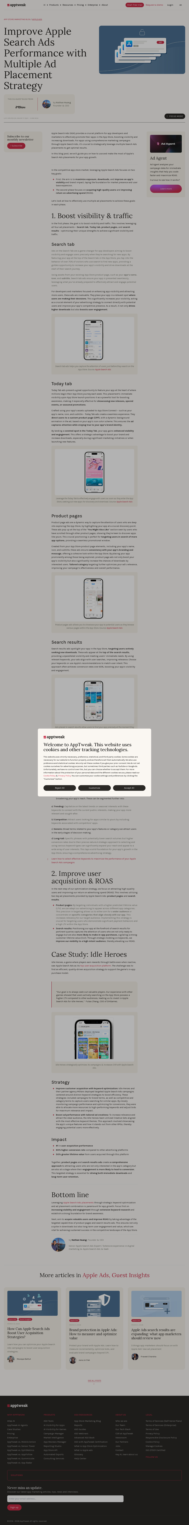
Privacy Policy (64, 776)
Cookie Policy (49, 776)
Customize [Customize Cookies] (94, 788)
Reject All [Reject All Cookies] (60, 788)
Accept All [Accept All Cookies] (129, 788)
